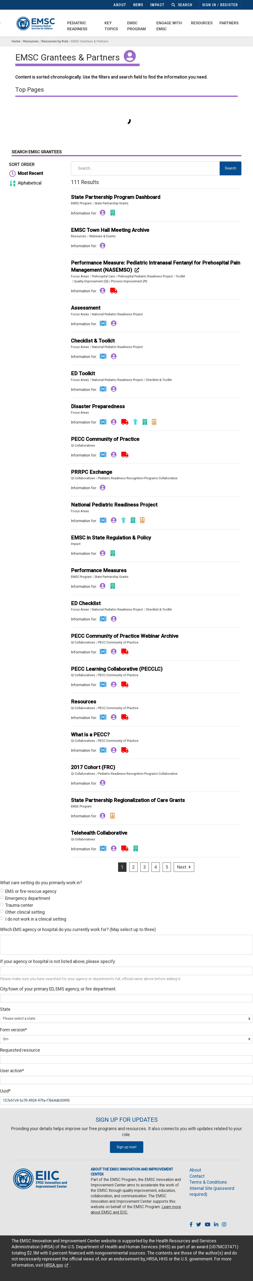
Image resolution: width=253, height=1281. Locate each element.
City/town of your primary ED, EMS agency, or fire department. (58, 989)
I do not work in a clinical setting (35, 919)
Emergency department (27, 898)
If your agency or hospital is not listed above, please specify (57, 961)
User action (12, 1070)
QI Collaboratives (83, 445)
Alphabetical (25, 183)
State (5, 1009)
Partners (228, 23)
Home (16, 41)
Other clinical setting (25, 912)
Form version (13, 1029)
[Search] (145, 168)
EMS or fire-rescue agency (30, 891)
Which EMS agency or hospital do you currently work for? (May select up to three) (78, 929)
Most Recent (25, 173)
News (138, 5)
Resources (201, 23)
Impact (157, 5)
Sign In (209, 5)
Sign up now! (126, 1147)
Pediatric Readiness (77, 26)
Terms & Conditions (208, 1182)
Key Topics (111, 26)
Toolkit (180, 276)
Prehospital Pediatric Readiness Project (145, 276)
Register (229, 5)
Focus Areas (80, 276)
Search (181, 5)
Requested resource (20, 1050)
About (119, 5)
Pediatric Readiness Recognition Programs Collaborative (137, 478)
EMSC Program (136, 26)
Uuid (5, 1091)
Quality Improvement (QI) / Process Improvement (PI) (110, 281)
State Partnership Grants (111, 203)
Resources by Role (55, 41)
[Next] (184, 867)
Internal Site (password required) (212, 1191)
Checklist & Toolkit (159, 380)
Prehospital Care (103, 276)
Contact (197, 1176)
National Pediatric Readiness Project (117, 314)
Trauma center (19, 905)
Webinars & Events (102, 236)
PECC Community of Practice (118, 642)
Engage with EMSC (169, 26)
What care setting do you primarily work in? (41, 882)
